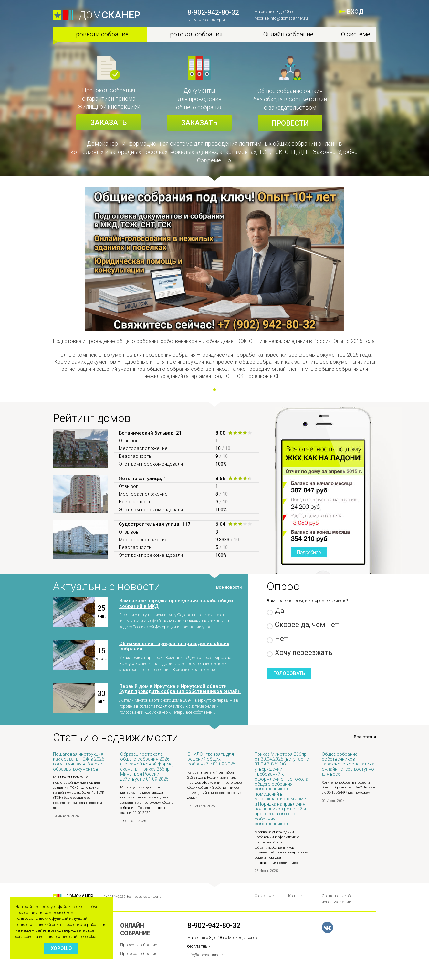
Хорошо (61, 948)
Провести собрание (100, 34)
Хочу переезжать (299, 652)
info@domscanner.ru (289, 18)
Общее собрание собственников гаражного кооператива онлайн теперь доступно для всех (348, 764)
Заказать (108, 122)
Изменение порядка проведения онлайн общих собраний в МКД (176, 603)
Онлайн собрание (288, 34)
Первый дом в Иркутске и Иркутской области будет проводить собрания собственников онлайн (180, 689)
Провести (290, 123)
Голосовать (289, 673)
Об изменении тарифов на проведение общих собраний (174, 646)
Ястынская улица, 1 (142, 478)
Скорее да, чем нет (303, 625)
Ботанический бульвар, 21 (150, 433)
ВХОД (355, 11)
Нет (277, 639)
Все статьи (365, 737)
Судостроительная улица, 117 (155, 524)
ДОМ (109, 15)
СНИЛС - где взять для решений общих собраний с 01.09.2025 (211, 759)
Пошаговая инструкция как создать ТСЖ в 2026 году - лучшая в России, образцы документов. (78, 762)
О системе (355, 34)
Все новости (229, 587)
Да (275, 611)
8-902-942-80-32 (213, 12)
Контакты (298, 895)
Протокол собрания (194, 34)
